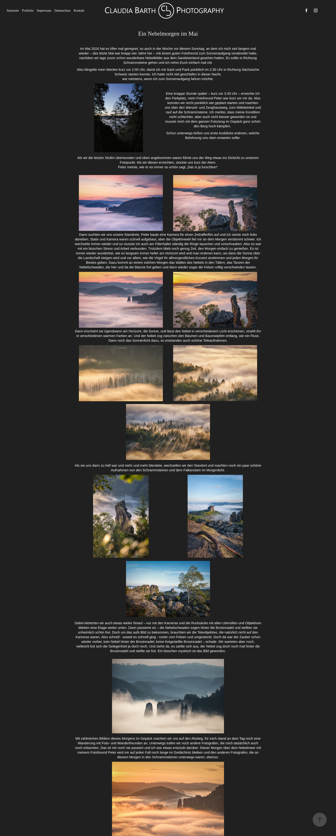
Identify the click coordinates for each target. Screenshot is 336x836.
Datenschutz (62, 10)
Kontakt (79, 10)
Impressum (44, 10)
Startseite (13, 10)
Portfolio (28, 10)
